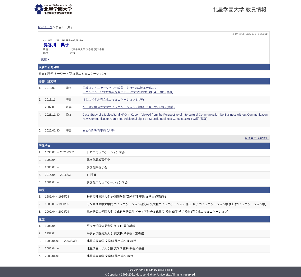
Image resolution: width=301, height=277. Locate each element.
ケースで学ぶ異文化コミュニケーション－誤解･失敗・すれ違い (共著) (129, 107)
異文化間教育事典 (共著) (99, 130)
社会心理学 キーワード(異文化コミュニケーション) (72, 73)
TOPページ (45, 27)
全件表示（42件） (257, 138)
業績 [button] (44, 59)
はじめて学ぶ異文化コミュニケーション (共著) (113, 99)
